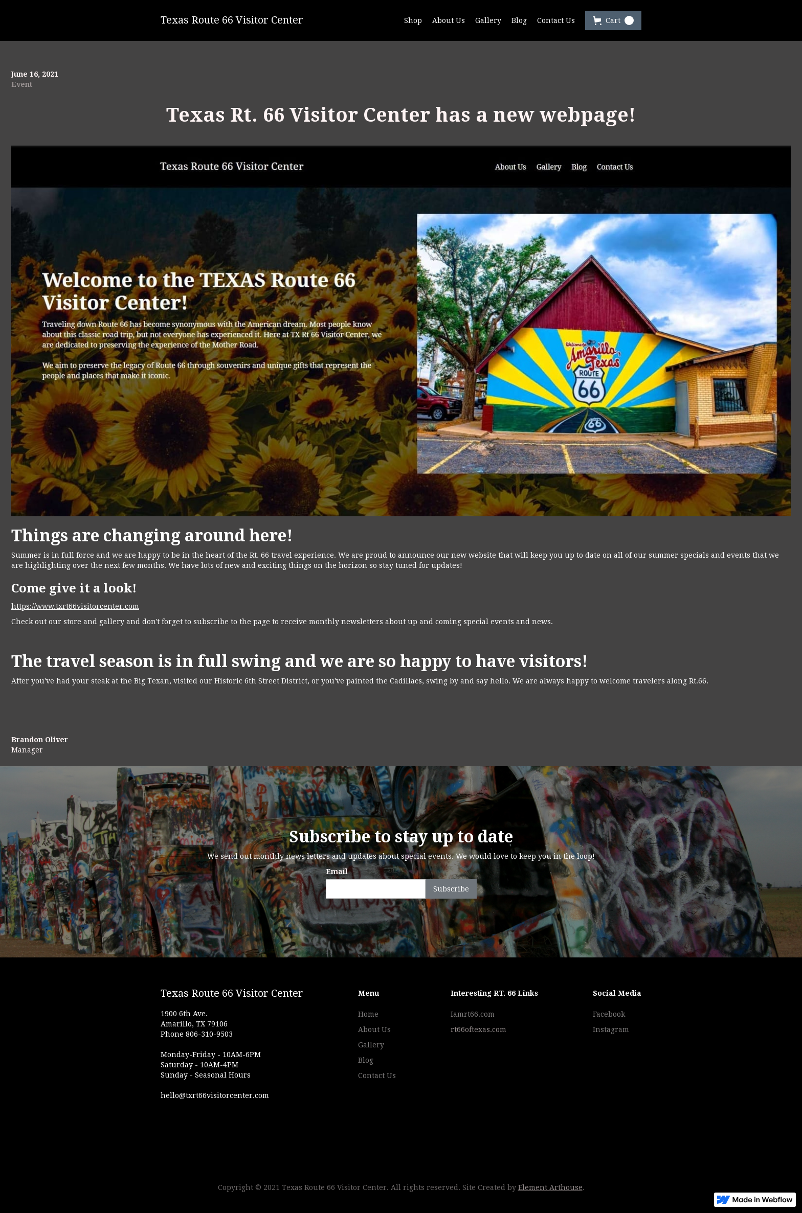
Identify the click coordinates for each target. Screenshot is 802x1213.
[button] (613, 20)
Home (368, 1014)
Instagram (611, 1029)
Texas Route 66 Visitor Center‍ (232, 993)
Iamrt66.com (473, 1014)
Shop (413, 20)
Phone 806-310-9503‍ (197, 1034)
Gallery (488, 20)
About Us (448, 20)
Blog (519, 20)
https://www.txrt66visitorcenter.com (75, 606)
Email (337, 871)
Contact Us (556, 20)
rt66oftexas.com (478, 1029)
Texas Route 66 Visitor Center (232, 20)
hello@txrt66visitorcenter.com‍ (215, 1095)
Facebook (609, 1014)
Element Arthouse (550, 1187)
